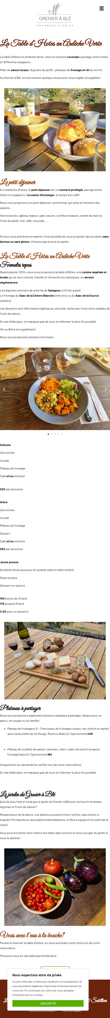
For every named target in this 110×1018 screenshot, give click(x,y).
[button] (101, 8)
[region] (48, 990)
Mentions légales (71, 1010)
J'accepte (48, 1003)
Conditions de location (42, 1010)
